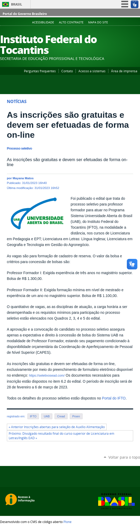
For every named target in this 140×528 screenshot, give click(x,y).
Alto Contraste (71, 22)
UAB (46, 416)
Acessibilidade (43, 22)
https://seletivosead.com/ (47, 375)
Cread (61, 416)
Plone (67, 522)
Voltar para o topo (124, 457)
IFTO (33, 416)
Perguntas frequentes (40, 71)
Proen (76, 416)
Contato (67, 71)
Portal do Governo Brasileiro (25, 14)
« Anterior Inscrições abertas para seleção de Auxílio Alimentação (57, 427)
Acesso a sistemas (92, 71)
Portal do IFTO (114, 398)
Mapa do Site (98, 22)
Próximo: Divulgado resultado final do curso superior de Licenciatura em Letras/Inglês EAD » (61, 435)
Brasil (16, 4)
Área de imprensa (124, 71)
